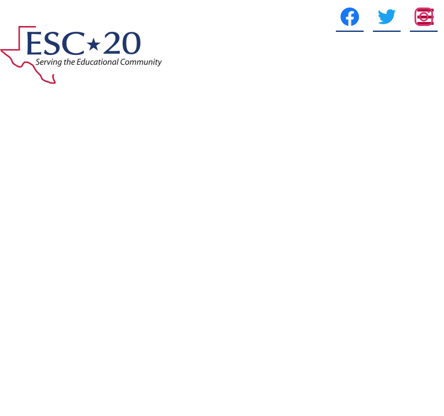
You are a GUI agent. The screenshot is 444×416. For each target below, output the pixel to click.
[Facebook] (317, 17)
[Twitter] (354, 17)
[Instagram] (391, 17)
